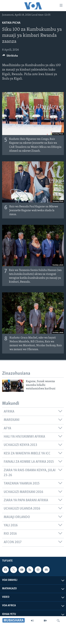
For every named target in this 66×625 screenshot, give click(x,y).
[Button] (10, 56)
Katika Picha (11, 23)
